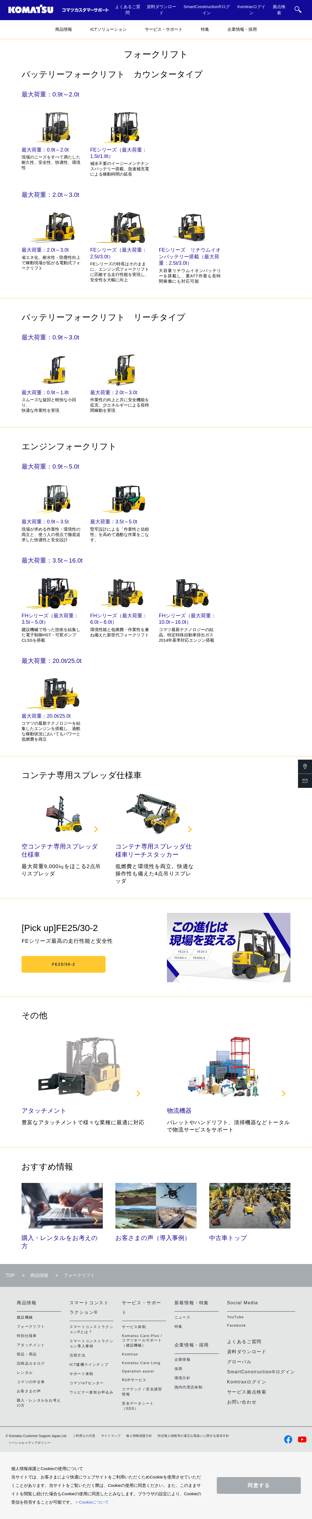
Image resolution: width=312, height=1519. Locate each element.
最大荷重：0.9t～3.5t (45, 522)
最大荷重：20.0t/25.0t (46, 716)
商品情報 (63, 29)
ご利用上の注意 (84, 1435)
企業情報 (182, 1359)
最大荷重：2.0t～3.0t (45, 250)
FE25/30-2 (63, 964)
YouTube (235, 1317)
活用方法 (77, 1355)
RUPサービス (134, 1380)
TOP (10, 1275)
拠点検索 (279, 9)
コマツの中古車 (31, 1382)
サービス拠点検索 (247, 1392)
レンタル (25, 1373)
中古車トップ (228, 1237)
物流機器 (179, 1110)
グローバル (239, 1361)
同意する (259, 1485)
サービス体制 (134, 1327)
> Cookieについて (92, 1502)
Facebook (236, 1325)
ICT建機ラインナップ (88, 1364)
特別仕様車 (27, 1336)
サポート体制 (81, 1374)
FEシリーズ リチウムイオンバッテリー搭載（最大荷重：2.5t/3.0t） (190, 256)
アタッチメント (44, 1110)
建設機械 (25, 1317)
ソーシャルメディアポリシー (29, 1442)
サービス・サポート (164, 29)
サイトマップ (111, 1435)
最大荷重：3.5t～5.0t (113, 522)
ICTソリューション (108, 29)
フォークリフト (31, 1326)
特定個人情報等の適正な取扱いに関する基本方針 (193, 1435)
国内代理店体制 (188, 1387)
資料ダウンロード (161, 9)
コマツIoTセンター (86, 1383)
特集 (205, 29)
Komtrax (130, 1354)
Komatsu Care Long (141, 1363)
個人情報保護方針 (139, 1435)
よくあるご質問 (127, 9)
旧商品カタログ (31, 1363)
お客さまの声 (29, 1391)
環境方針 (182, 1378)
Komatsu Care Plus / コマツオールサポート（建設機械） (142, 1340)
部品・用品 (27, 1354)
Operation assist (138, 1371)
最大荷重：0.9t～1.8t (45, 392)
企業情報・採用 (242, 29)
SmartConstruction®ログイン (207, 9)
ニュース (182, 1317)
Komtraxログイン (251, 9)
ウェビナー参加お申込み (91, 1392)
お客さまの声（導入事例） (152, 1237)
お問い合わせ (242, 1402)
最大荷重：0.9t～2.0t (45, 150)
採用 (178, 1369)
